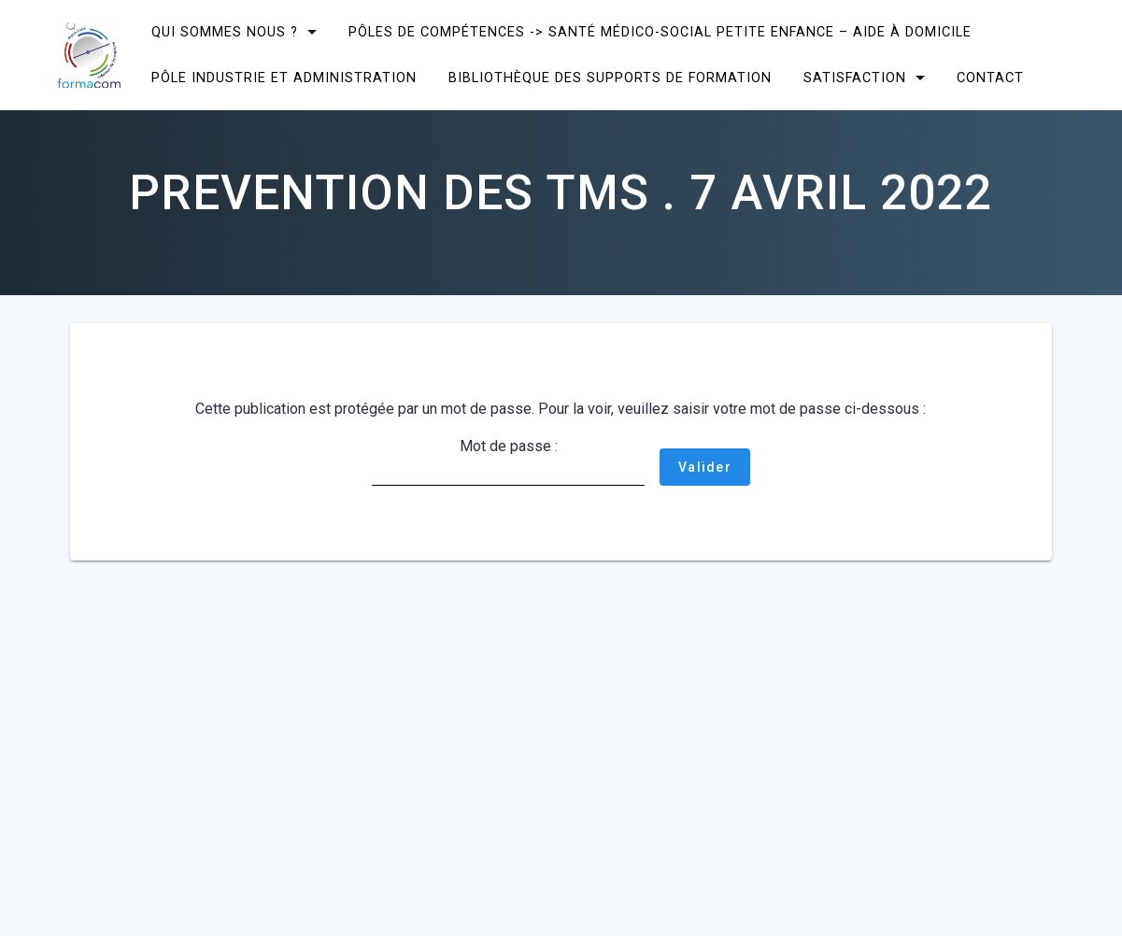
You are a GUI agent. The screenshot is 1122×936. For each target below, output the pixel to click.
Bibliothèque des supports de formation (610, 78)
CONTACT (990, 78)
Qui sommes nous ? (224, 32)
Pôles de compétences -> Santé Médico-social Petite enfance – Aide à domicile (660, 32)
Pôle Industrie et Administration (284, 78)
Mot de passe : (508, 461)
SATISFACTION (854, 78)
